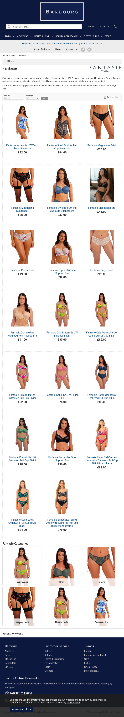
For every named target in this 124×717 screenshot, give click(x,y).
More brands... (91, 671)
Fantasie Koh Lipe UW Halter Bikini (62, 396)
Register (104, 26)
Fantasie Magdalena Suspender (22, 209)
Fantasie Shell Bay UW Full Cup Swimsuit (62, 147)
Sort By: (13, 97)
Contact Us (71, 49)
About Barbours (42, 49)
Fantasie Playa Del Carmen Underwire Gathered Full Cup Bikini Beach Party (102, 460)
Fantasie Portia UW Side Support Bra (62, 459)
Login (91, 26)
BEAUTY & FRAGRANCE (67, 36)
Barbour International (95, 655)
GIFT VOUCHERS (91, 36)
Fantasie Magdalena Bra (101, 207)
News (58, 49)
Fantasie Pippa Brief (22, 270)
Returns (48, 655)
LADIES (7, 36)
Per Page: (32, 97)
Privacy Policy (51, 663)
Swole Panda (91, 667)
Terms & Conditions (54, 659)
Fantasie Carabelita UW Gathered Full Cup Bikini (22, 396)
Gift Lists (9, 667)
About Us (9, 651)
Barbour (88, 651)
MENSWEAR (22, 36)
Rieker (87, 663)
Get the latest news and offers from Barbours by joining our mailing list (62, 43)
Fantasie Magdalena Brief (101, 145)
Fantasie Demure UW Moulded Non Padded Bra (22, 334)
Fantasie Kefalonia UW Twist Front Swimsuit (22, 147)
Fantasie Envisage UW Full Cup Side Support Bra (62, 209)
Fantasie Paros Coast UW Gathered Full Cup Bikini (101, 396)
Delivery (49, 651)
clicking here (73, 702)
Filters (10, 61)
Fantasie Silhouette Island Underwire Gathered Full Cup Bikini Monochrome (62, 522)
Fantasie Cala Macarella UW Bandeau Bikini (62, 334)
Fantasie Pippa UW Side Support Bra (62, 272)
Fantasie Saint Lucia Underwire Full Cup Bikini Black (22, 522)
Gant (86, 659)
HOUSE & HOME (41, 36)
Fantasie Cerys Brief (101, 270)
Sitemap (49, 671)
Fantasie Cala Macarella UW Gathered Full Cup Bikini (101, 334)
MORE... (108, 36)
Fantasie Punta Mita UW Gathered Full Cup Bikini (22, 459)
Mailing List (10, 659)
